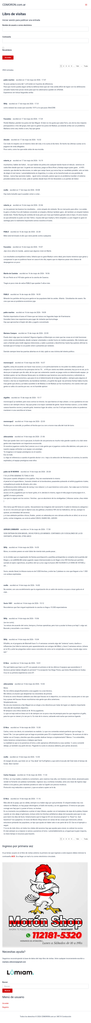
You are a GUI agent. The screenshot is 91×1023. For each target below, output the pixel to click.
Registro (5, 1007)
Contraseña (6, 37)
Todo (86, 66)
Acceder (5, 1003)
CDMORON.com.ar (14, 4)
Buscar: (5, 982)
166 (77, 66)
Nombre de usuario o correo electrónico (17, 25)
